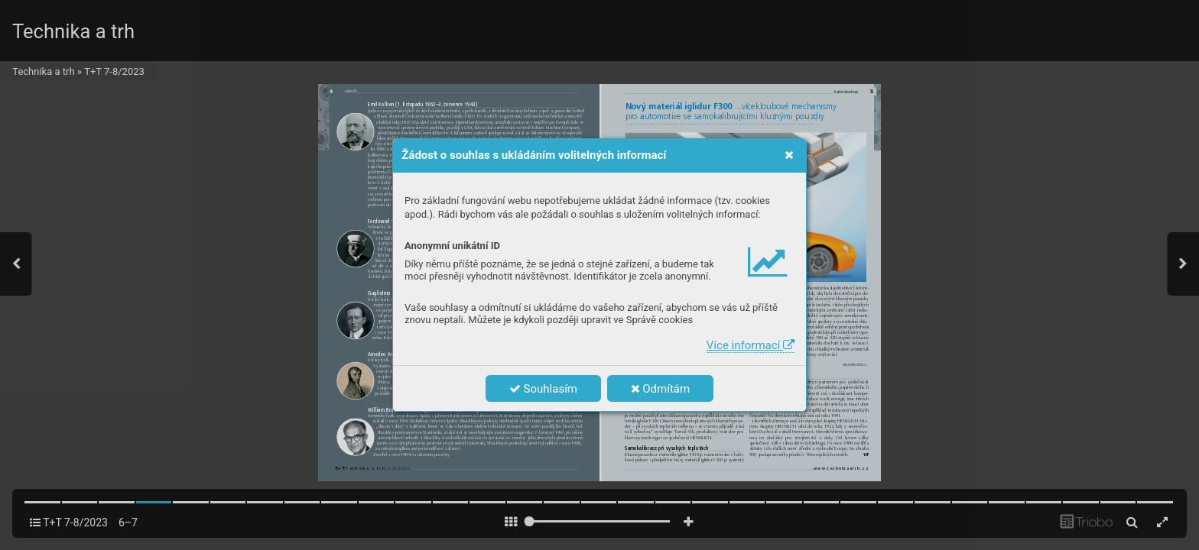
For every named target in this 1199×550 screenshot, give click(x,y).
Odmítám (660, 389)
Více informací (750, 345)
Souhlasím (543, 389)
